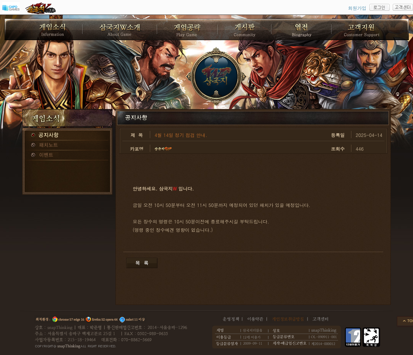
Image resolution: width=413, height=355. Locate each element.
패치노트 (67, 145)
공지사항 (67, 135)
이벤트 (67, 155)
